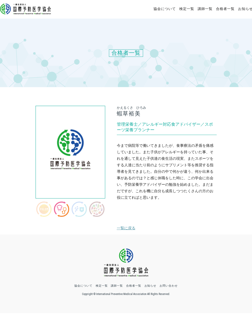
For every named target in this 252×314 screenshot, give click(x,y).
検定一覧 (186, 9)
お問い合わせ (169, 286)
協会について (165, 9)
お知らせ (150, 286)
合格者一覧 (225, 9)
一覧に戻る (126, 228)
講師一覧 (205, 9)
